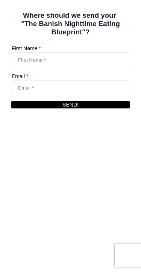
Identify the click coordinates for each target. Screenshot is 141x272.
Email (20, 76)
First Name (26, 48)
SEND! (70, 105)
